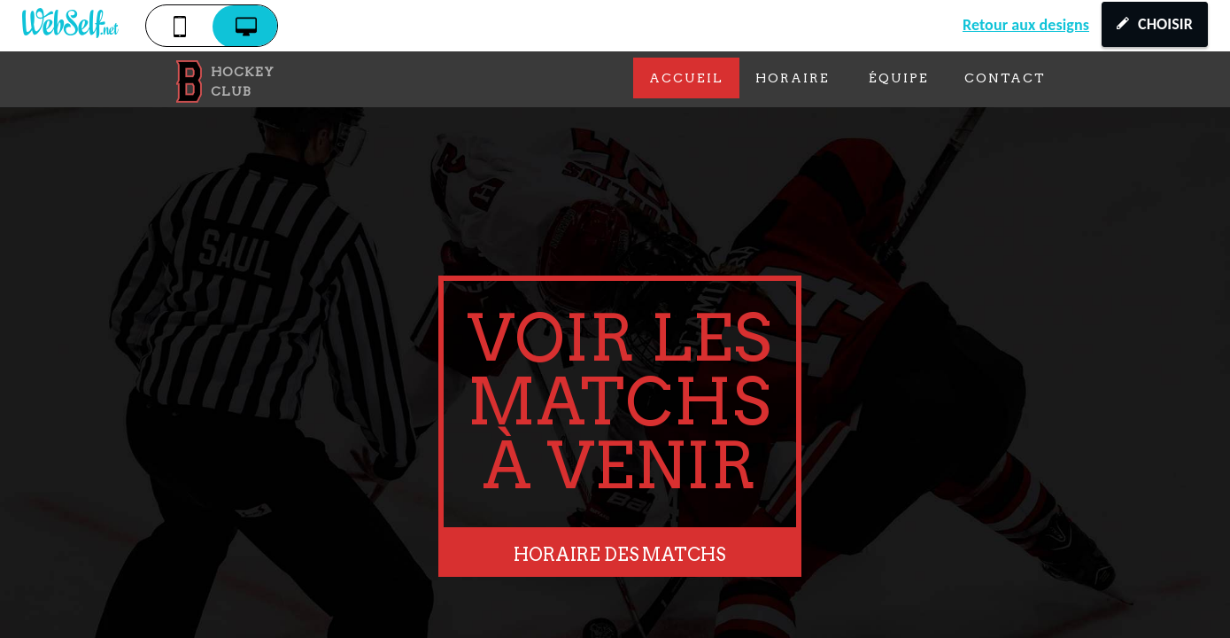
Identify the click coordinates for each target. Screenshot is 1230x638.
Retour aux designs (1026, 25)
